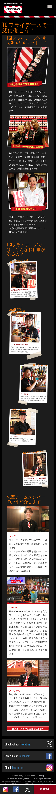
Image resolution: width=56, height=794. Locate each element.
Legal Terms (30, 776)
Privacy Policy (17, 776)
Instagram (5, 789)
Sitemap (41, 776)
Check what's (17, 744)
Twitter (27, 789)
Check (14, 767)
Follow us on (17, 755)
